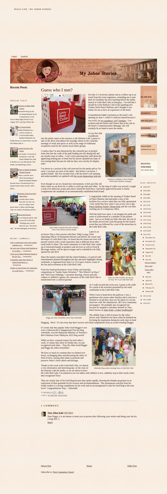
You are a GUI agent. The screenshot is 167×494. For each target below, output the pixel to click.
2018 (145, 216)
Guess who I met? (57, 89)
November (149, 241)
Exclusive (62, 395)
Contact (14, 56)
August (148, 252)
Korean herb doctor (24, 215)
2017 (145, 220)
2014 (145, 231)
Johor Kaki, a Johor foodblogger (118, 310)
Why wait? (148, 266)
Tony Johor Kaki (56, 413)
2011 (145, 300)
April (147, 281)
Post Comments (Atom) (63, 472)
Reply (50, 422)
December (149, 238)
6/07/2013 (68, 413)
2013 (145, 234)
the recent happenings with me (87, 176)
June (147, 260)
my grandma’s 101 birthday (113, 121)
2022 (145, 202)
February (148, 288)
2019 (145, 212)
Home (89, 466)
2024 (145, 194)
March (147, 284)
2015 (145, 227)
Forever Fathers (150, 263)
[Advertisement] (83, 33)
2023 (145, 198)
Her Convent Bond (24, 127)
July (147, 256)
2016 (145, 223)
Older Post (132, 466)
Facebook (24, 56)
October (148, 245)
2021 (145, 205)
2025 (145, 191)
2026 (145, 187)
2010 (145, 303)
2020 (145, 209)
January (148, 291)
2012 (145, 296)
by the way (52, 395)
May (147, 277)
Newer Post (46, 466)
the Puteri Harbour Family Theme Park (112, 205)
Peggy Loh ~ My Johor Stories (32, 9)
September (149, 249)
